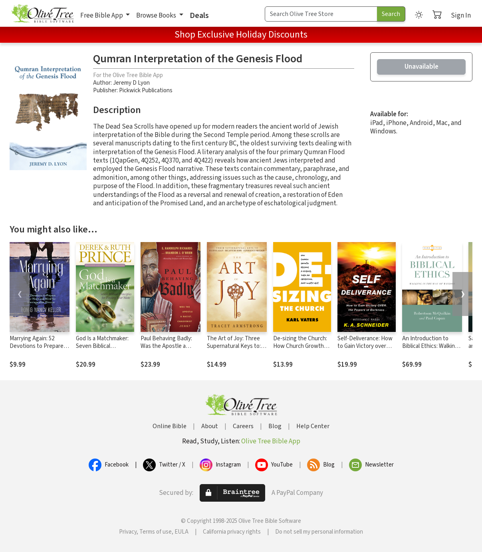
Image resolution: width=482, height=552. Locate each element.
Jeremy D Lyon (131, 83)
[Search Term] (321, 14)
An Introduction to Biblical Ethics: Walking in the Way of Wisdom (430, 346)
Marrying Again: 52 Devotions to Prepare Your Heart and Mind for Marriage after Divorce (39, 349)
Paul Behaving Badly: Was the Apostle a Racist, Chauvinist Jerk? (170, 346)
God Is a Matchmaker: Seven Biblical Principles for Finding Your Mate (102, 349)
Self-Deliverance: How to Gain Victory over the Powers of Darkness (365, 349)
